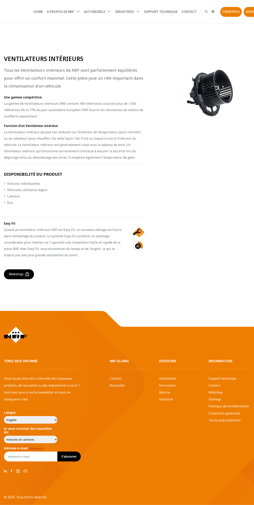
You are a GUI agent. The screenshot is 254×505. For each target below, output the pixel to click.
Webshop (216, 392)
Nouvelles (117, 385)
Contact (189, 12)
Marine (164, 392)
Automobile (167, 378)
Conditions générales (224, 413)
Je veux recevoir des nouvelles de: (28, 430)
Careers (214, 385)
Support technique (161, 12)
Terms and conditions (225, 420)
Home (38, 12)
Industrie (166, 399)
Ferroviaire (167, 385)
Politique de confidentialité (229, 406)
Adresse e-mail (23, 448)
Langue (10, 412)
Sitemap (215, 399)
